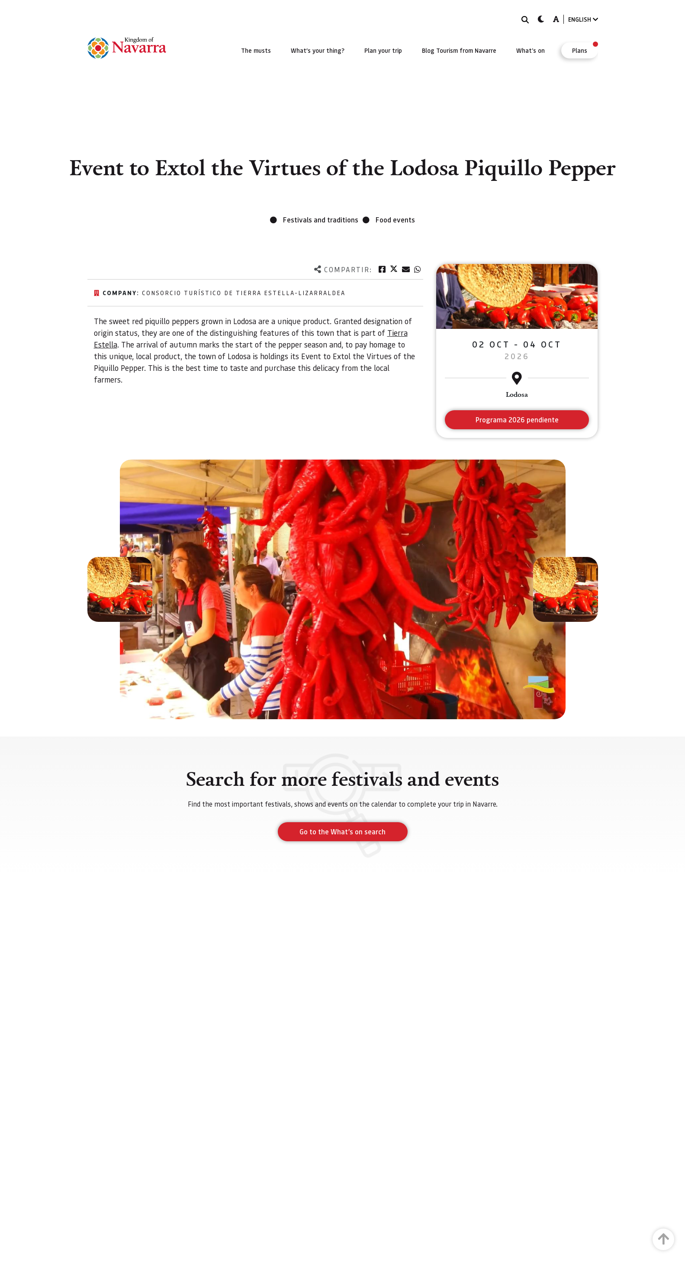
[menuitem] (256, 50)
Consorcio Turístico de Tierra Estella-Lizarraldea (243, 292)
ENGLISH (583, 19)
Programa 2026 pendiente (517, 419)
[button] (119, 589)
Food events (395, 219)
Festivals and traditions (320, 219)
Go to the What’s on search (342, 831)
